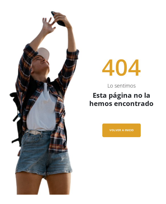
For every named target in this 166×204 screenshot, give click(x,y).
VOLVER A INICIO (121, 130)
